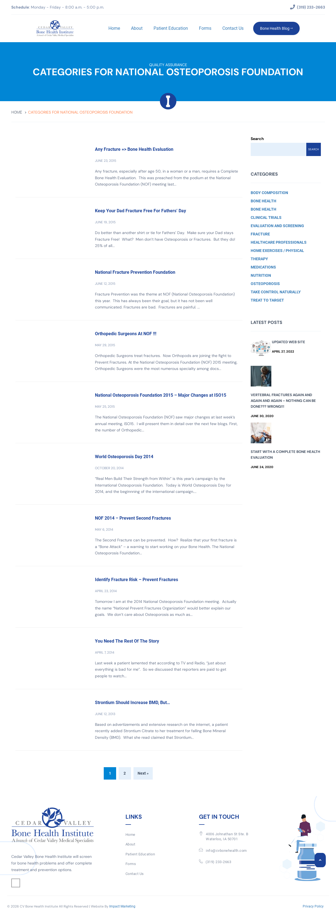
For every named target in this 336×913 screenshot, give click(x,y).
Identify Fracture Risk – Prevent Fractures (136, 579)
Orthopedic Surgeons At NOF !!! (125, 333)
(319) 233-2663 (218, 862)
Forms (205, 28)
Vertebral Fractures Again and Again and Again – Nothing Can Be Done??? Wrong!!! (283, 401)
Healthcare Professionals (279, 242)
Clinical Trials (266, 217)
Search (257, 138)
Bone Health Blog (276, 28)
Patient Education (171, 28)
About (137, 28)
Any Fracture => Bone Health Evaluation (134, 149)
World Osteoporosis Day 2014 (124, 456)
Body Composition (269, 192)
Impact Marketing (122, 906)
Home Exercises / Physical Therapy (277, 254)
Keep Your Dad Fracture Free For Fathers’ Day (140, 210)
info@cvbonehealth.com (226, 850)
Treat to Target (267, 300)
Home (114, 28)
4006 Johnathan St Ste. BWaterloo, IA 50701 (227, 836)
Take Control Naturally (276, 292)
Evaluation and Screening (277, 226)
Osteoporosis (265, 283)
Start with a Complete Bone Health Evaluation (285, 454)
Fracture (260, 234)
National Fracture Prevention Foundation (135, 272)
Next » (143, 773)
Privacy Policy (313, 906)
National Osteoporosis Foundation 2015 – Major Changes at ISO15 (160, 395)
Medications (263, 267)
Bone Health (263, 201)
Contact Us (233, 28)
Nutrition (261, 275)
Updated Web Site (288, 342)
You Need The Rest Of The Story (127, 641)
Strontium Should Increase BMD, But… (132, 702)
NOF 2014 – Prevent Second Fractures (133, 518)
